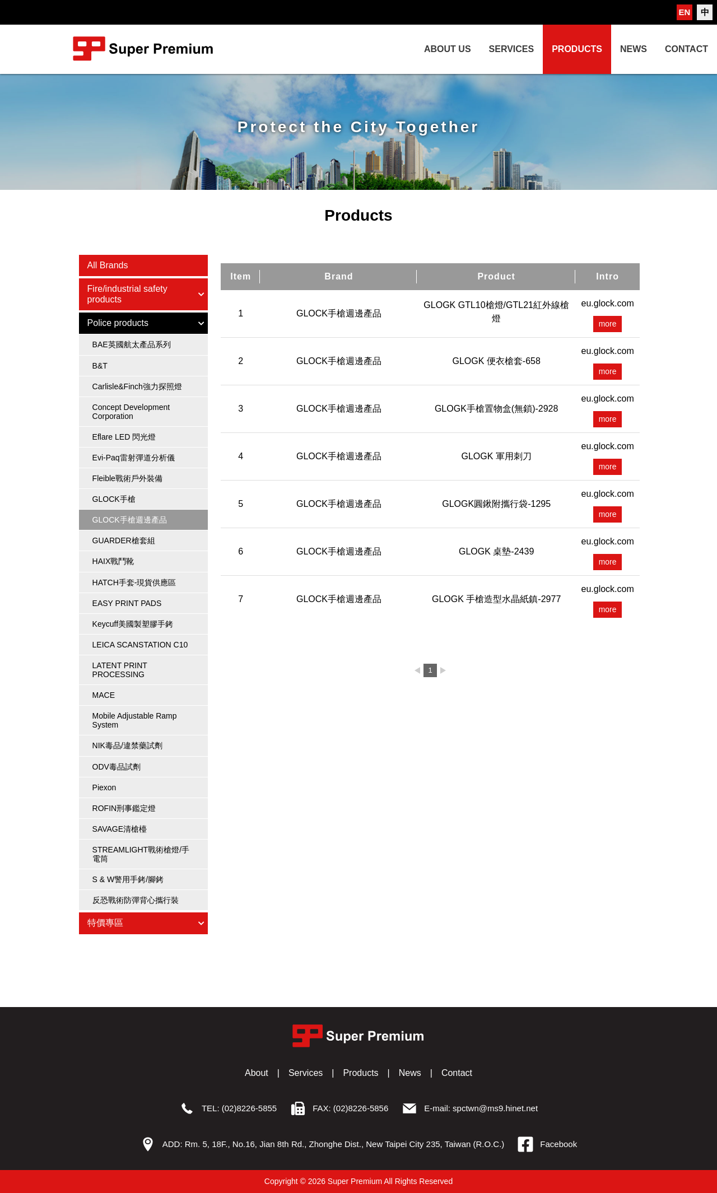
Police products (146, 323)
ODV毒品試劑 (116, 766)
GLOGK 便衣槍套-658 (496, 361)
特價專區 (146, 923)
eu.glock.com (607, 303)
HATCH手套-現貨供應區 (134, 582)
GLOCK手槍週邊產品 (129, 519)
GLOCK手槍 (114, 499)
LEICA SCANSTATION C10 (140, 644)
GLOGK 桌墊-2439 (496, 551)
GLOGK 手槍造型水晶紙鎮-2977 (496, 599)
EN (685, 12)
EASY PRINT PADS (127, 603)
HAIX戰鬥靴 (113, 561)
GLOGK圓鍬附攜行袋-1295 (496, 504)
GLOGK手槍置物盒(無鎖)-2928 (496, 408)
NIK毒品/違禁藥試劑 (127, 745)
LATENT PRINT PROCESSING (119, 670)
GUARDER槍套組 (123, 540)
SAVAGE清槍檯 (119, 828)
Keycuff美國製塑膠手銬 (132, 623)
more (608, 324)
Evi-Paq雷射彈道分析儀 (133, 457)
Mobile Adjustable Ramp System (134, 720)
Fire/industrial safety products (146, 294)
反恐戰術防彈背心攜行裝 (135, 900)
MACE (103, 695)
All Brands (107, 265)
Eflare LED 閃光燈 (124, 436)
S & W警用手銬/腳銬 (128, 879)
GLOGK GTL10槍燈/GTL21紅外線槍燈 (496, 311)
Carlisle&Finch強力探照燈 (137, 386)
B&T (100, 365)
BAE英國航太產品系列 (131, 344)
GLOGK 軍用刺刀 (496, 456)
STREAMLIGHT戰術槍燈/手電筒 (140, 854)
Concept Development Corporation (131, 412)
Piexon (104, 787)
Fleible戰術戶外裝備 (127, 478)
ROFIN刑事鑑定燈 (124, 808)
